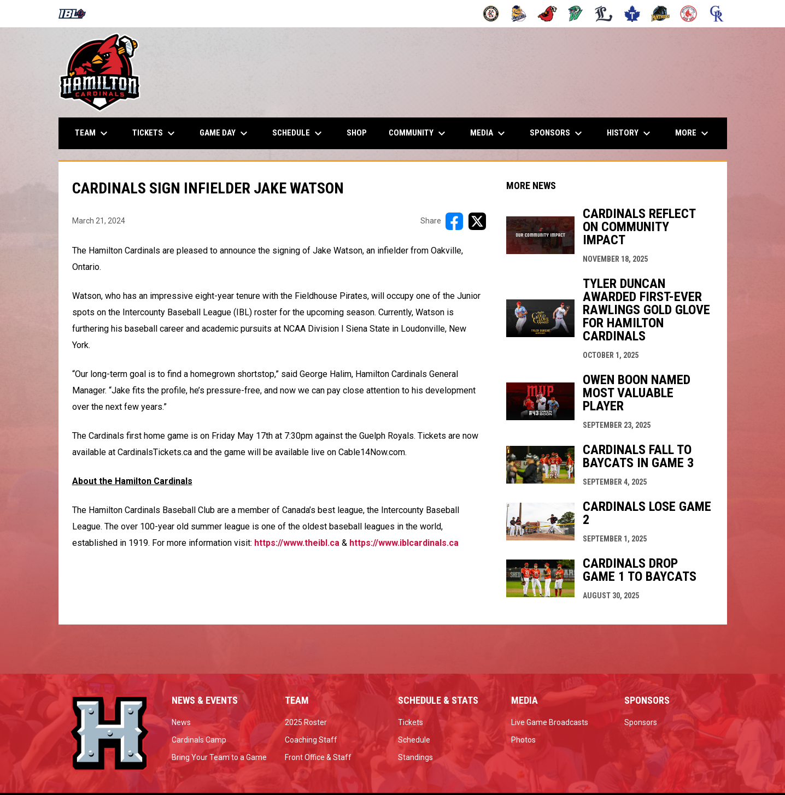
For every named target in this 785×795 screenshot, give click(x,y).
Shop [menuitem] (361, 132)
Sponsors (640, 722)
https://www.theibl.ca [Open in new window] (296, 543)
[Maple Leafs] (632, 13)
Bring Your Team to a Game (219, 757)
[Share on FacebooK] (454, 221)
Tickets (410, 722)
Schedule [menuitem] (298, 133)
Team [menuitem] (92, 133)
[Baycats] (519, 13)
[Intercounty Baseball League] (76, 13)
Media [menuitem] (489, 133)
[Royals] (717, 13)
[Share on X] (477, 221)
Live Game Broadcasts (549, 722)
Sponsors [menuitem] (557, 133)
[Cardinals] (547, 13)
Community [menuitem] (418, 133)
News (181, 722)
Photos (523, 739)
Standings (415, 757)
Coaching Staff (311, 739)
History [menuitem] (630, 133)
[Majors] (604, 13)
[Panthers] (661, 13)
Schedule (414, 739)
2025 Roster (306, 722)
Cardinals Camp (199, 739)
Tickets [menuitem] (155, 133)
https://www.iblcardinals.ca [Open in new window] (404, 543)
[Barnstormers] (491, 13)
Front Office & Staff (318, 757)
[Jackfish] (576, 13)
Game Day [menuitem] (225, 133)
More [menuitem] (693, 133)
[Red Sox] (688, 13)
